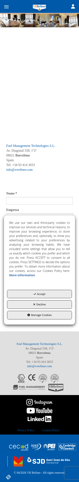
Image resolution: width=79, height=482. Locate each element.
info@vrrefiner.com (19, 169)
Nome (11, 193)
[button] (39, 7)
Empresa (12, 210)
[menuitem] (26, 430)
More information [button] (22, 275)
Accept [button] (40, 294)
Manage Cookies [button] (39, 315)
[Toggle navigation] (73, 6)
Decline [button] (39, 304)
